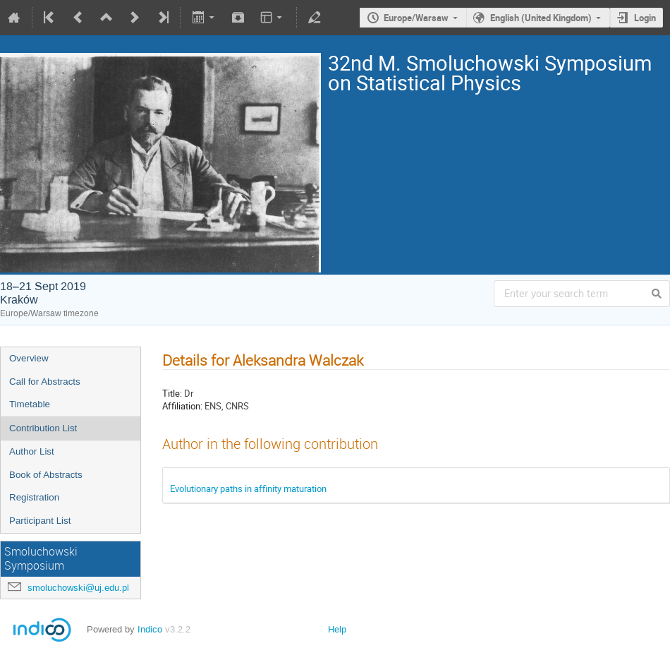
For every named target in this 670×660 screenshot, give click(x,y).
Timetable (29, 404)
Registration (34, 497)
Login (645, 17)
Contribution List (43, 428)
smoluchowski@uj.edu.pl (78, 588)
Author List (31, 451)
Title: (172, 393)
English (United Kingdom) (541, 17)
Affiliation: (182, 406)
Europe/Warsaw (416, 17)
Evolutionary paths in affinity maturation (248, 488)
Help (337, 629)
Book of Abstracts (46, 474)
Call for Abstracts (44, 381)
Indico (150, 629)
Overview (29, 358)
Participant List (40, 520)
